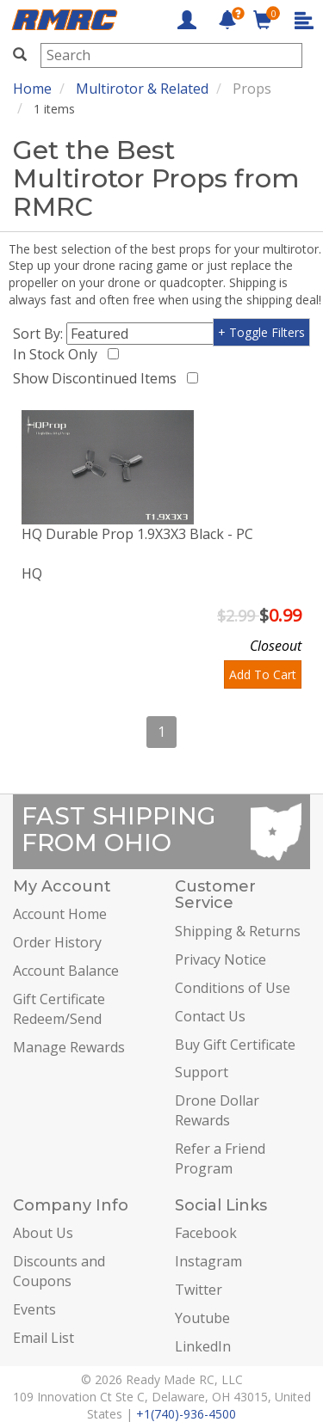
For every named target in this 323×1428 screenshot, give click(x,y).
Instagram (208, 1261)
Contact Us (210, 1016)
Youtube (202, 1317)
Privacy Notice (220, 959)
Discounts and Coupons (59, 1271)
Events (34, 1309)
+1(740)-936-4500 (186, 1414)
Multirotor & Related (142, 88)
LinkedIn (203, 1346)
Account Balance (66, 970)
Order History (57, 942)
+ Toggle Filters (261, 332)
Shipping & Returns (238, 931)
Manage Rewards (69, 1047)
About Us (43, 1232)
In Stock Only (58, 354)
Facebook (206, 1232)
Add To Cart (262, 674)
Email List (43, 1337)
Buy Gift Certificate (235, 1044)
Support (201, 1072)
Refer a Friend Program (220, 1158)
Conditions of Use (232, 987)
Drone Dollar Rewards (217, 1110)
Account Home (60, 913)
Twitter (198, 1289)
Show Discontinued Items (98, 378)
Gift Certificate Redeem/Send (59, 1009)
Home (32, 88)
